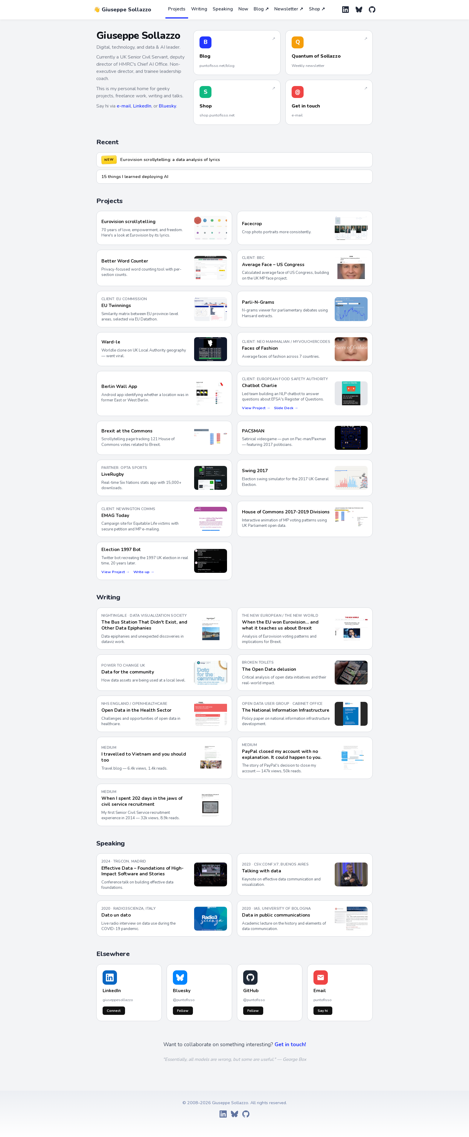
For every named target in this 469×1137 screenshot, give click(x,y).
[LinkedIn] (345, 10)
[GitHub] (372, 10)
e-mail (124, 106)
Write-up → (143, 571)
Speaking (223, 9)
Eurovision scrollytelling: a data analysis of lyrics (170, 159)
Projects (176, 9)
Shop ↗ (317, 9)
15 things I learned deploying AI (134, 176)
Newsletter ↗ (288, 9)
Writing (199, 9)
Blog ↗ (261, 9)
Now (243, 9)
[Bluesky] (359, 10)
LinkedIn (142, 106)
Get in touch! (290, 1044)
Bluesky (167, 106)
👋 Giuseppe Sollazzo (122, 9)
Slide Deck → (286, 407)
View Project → (256, 407)
